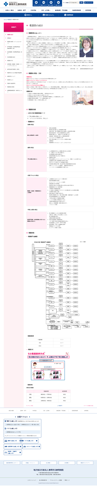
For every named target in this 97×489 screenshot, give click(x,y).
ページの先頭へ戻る (89, 405)
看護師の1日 (10, 60)
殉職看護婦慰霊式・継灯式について (14, 91)
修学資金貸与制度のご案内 (13, 69)
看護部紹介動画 (10, 86)
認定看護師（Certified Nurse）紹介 (14, 52)
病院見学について (11, 76)
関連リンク (67, 480)
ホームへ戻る (30, 405)
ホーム (5, 19)
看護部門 (10, 19)
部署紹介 (9, 38)
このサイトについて (31, 480)
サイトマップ (89, 2)
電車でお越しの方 (12, 421)
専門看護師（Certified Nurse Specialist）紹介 (13, 47)
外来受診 (35, 410)
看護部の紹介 (10, 34)
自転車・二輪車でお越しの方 (12, 452)
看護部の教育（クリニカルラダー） (14, 42)
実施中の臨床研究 (11, 83)
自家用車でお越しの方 (13, 446)
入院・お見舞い (46, 410)
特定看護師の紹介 (11, 57)
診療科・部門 (23, 410)
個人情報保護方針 (43, 480)
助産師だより (10, 79)
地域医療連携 (75, 410)
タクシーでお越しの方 (32, 446)
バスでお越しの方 (12, 428)
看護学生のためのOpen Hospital (15, 72)
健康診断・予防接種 (60, 410)
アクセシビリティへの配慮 (56, 480)
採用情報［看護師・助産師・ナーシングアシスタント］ (14, 65)
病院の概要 (11, 410)
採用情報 (86, 410)
